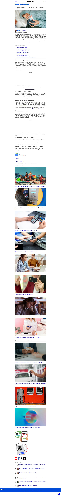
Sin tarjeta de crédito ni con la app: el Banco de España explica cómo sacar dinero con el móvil (30, 198)
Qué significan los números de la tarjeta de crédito (30, 285)
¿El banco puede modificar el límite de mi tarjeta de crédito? (30, 242)
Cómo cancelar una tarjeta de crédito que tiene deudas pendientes (30, 264)
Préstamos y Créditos (24, 4)
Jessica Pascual (23, 30)
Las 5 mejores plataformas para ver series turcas (27, 486)
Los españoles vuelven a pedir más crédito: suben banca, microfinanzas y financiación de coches (30, 374)
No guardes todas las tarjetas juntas (23, 49)
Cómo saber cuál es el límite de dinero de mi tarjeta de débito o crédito (30, 328)
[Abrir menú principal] (16, 1)
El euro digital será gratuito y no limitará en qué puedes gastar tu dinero (30, 418)
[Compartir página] (45, 1)
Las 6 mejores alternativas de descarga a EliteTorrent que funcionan (30, 469)
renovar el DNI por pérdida (29, 89)
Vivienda (16, 4)
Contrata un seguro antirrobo (22, 47)
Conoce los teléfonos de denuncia (23, 55)
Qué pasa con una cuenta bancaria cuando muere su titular (30, 397)
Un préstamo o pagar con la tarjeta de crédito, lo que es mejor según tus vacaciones (30, 177)
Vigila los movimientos (21, 53)
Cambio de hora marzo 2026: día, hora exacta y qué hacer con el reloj (31, 465)
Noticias (17, 158)
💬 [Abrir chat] (59, 494)
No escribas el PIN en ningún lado (23, 50)
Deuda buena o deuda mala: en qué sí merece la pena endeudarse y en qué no (30, 353)
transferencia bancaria (22, 105)
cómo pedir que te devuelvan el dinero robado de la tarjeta (31, 108)
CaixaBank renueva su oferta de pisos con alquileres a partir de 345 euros (31, 482)
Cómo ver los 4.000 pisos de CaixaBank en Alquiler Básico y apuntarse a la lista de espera (31, 477)
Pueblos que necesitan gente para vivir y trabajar (27, 473)
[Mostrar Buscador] (43, 1)
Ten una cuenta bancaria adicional (23, 52)
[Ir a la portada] (30, 1)
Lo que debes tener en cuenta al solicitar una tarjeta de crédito (30, 221)
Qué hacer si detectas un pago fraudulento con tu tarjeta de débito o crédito (30, 306)
